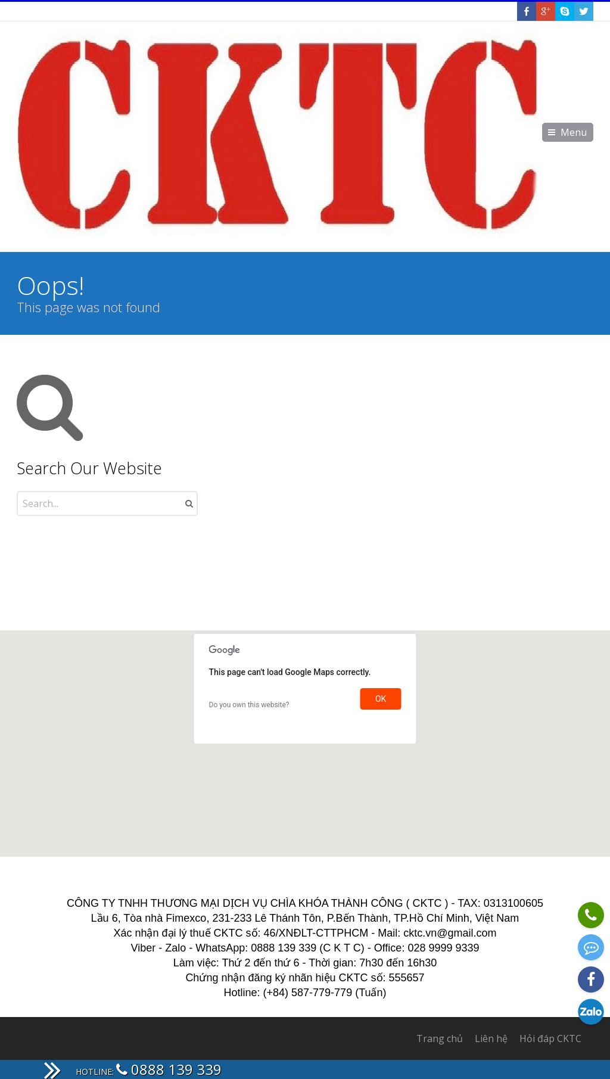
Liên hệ (491, 1038)
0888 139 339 (169, 1069)
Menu (574, 132)
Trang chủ (439, 1038)
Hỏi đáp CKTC (550, 1038)
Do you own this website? (249, 705)
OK (380, 699)
